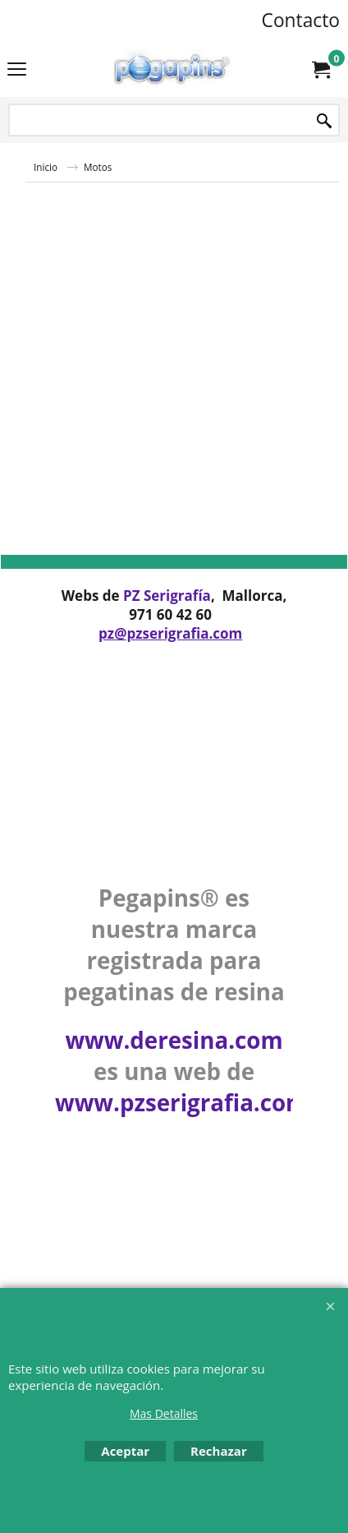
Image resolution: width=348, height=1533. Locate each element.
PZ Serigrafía (167, 595)
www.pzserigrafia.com (181, 1102)
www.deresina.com (173, 1039)
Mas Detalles (164, 1413)
